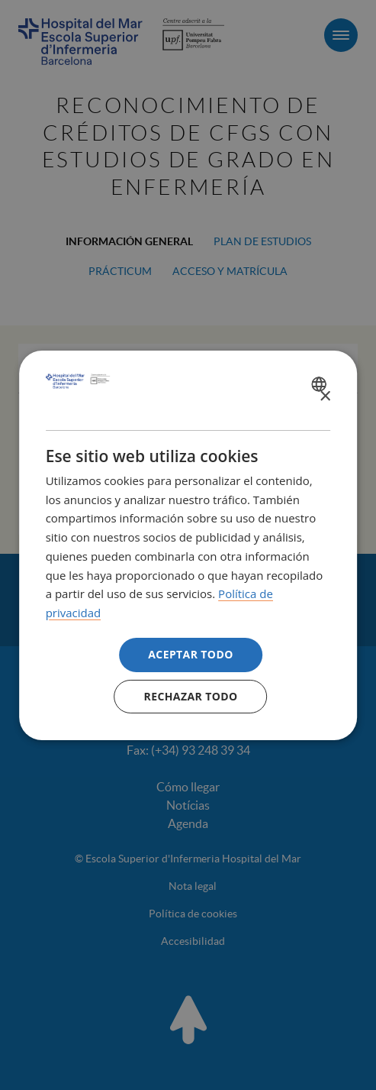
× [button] (324, 397)
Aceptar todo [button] (190, 654)
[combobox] (320, 384)
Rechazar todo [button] (191, 696)
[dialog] (188, 544)
